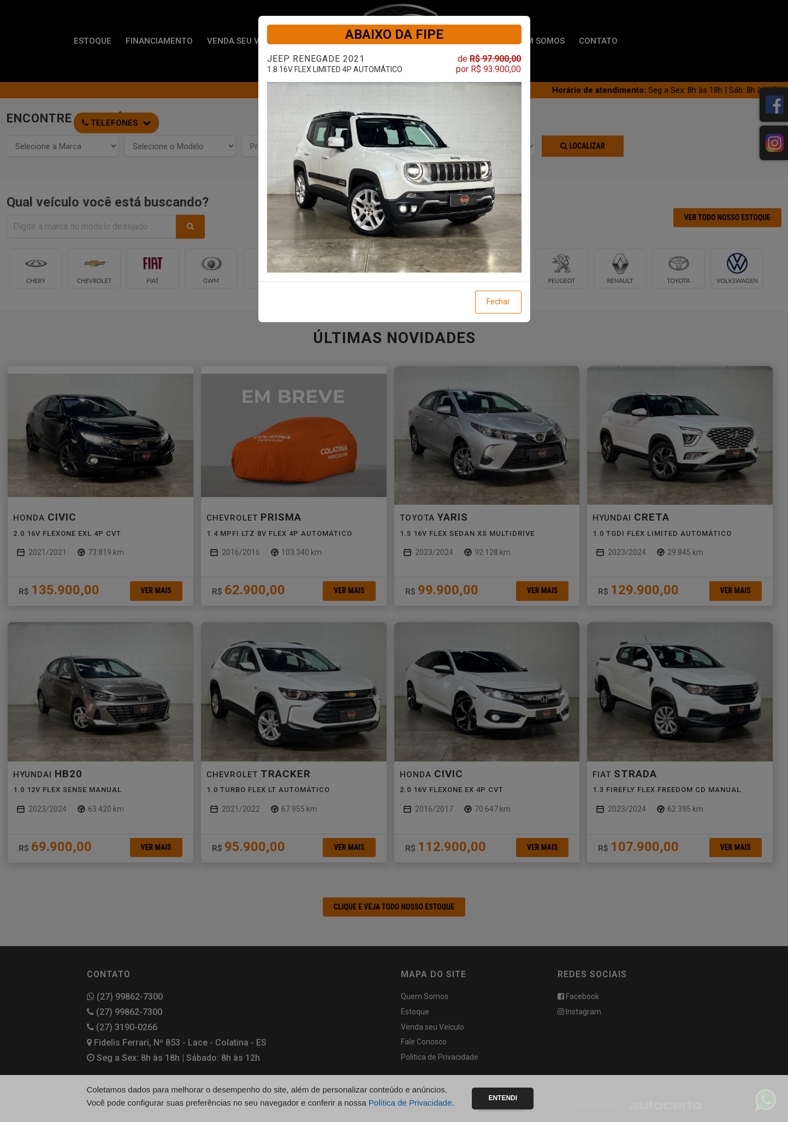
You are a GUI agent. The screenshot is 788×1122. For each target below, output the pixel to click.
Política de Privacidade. (411, 1102)
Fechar (498, 301)
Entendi (502, 1098)
